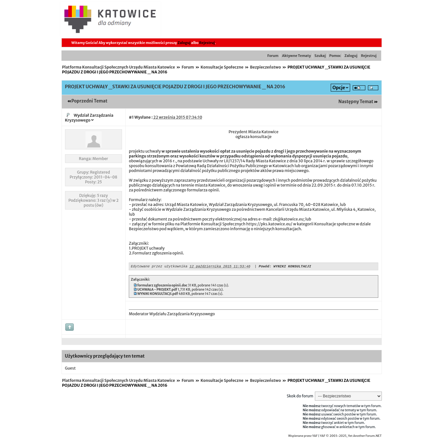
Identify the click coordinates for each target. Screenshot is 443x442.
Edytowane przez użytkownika (159, 266)
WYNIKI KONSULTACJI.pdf (157, 295)
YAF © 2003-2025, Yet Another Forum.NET (351, 437)
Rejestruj (207, 42)
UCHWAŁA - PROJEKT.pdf (157, 290)
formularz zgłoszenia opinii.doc (162, 286)
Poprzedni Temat (89, 101)
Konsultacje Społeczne (222, 67)
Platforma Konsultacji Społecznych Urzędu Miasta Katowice (118, 67)
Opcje (338, 88)
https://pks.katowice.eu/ (269, 223)
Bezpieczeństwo (265, 67)
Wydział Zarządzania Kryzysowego (89, 118)
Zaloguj (184, 42)
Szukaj (320, 55)
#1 (131, 117)
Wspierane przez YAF (303, 437)
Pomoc (335, 55)
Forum (272, 55)
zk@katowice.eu (288, 219)
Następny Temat (355, 101)
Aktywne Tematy (296, 55)
